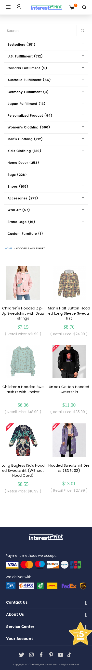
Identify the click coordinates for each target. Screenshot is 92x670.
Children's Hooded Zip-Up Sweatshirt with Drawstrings (23, 313)
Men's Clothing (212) (25, 139)
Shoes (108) (18, 186)
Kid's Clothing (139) (24, 151)
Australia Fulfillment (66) (29, 80)
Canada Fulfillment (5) (27, 68)
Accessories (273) (23, 198)
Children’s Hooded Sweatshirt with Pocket (23, 389)
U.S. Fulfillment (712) (25, 56)
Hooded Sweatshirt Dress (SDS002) (69, 468)
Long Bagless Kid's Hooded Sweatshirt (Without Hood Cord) (23, 471)
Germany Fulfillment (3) (28, 92)
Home (8, 249)
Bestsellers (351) (22, 44)
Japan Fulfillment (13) (27, 104)
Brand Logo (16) (21, 222)
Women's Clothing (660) (29, 127)
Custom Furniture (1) (25, 234)
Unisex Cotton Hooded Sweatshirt (69, 389)
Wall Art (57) (19, 210)
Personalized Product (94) (30, 115)
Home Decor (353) (23, 163)
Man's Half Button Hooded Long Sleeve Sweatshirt (69, 313)
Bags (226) (17, 175)
